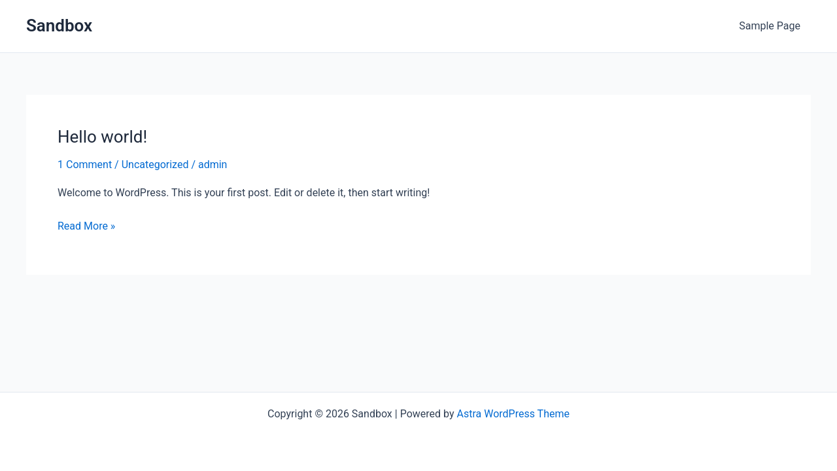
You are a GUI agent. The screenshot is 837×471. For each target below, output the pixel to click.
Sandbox (59, 25)
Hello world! (102, 137)
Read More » (86, 226)
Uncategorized (155, 164)
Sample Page (769, 26)
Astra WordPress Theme (512, 414)
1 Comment (85, 164)
